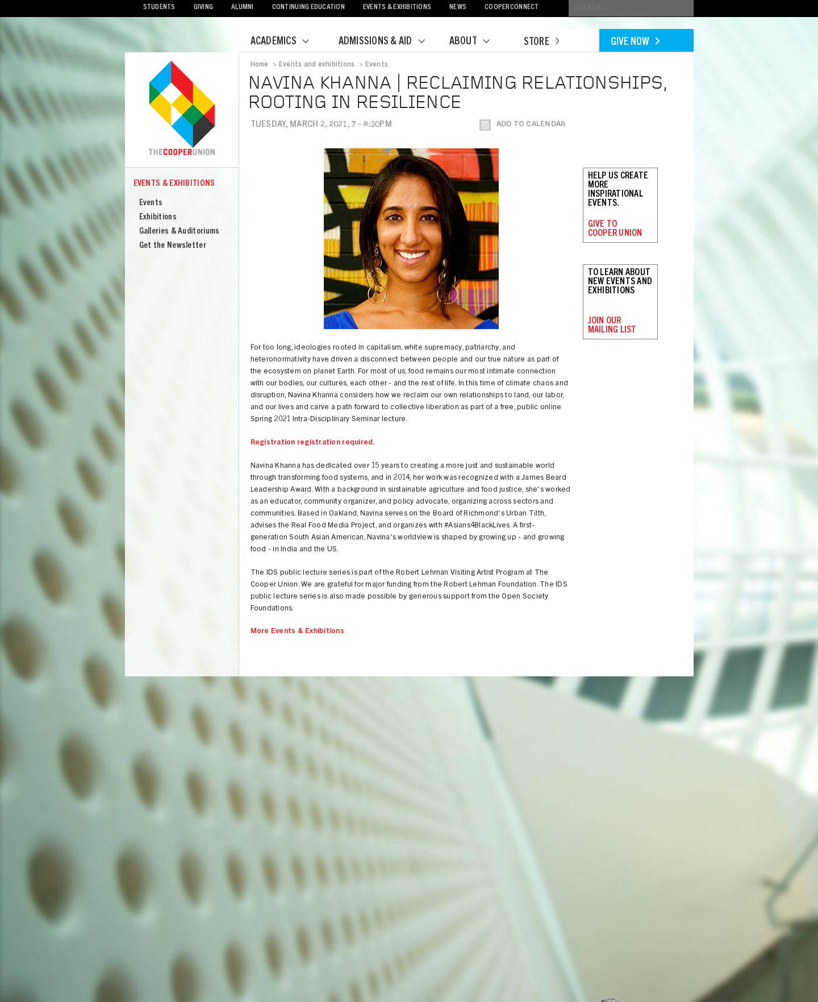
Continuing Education (308, 7)
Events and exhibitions (316, 64)
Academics (287, 42)
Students (159, 7)
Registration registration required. (313, 443)
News (457, 7)
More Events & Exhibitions (298, 631)
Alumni (242, 7)
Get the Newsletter (172, 246)
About (476, 42)
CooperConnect (512, 7)
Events (151, 203)
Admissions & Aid (389, 42)
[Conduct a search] (631, 8)
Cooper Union (181, 109)
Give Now (635, 43)
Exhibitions (158, 217)
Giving (204, 7)
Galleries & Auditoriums (179, 231)
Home (260, 64)
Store (541, 43)
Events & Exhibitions (397, 7)
